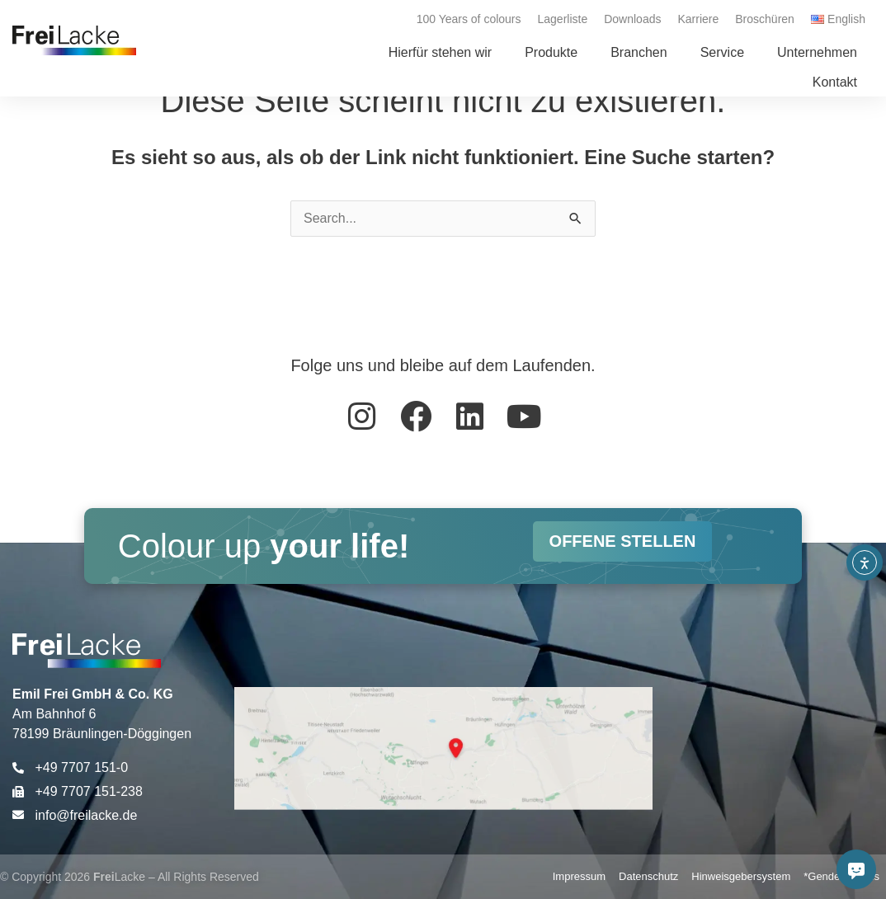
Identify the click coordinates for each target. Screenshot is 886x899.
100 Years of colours (469, 19)
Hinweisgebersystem (740, 876)
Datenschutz (648, 876)
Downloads (632, 19)
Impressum (579, 876)
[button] (551, 53)
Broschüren (764, 19)
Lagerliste (563, 19)
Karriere (698, 19)
